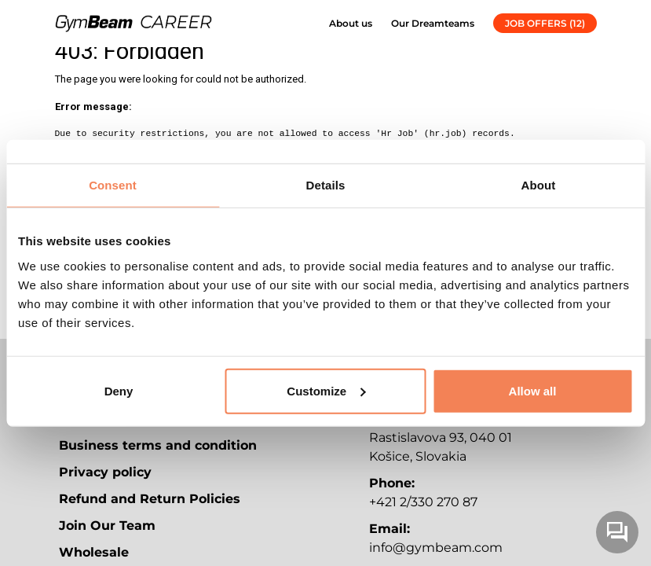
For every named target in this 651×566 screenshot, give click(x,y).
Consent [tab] (113, 185)
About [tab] (538, 185)
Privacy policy (105, 472)
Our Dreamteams (432, 23)
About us (350, 23)
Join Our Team (107, 525)
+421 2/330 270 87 (423, 501)
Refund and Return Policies (149, 498)
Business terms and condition (158, 445)
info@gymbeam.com (436, 547)
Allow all (533, 390)
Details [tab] (326, 185)
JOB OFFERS (545, 23)
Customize (326, 390)
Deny (118, 390)
